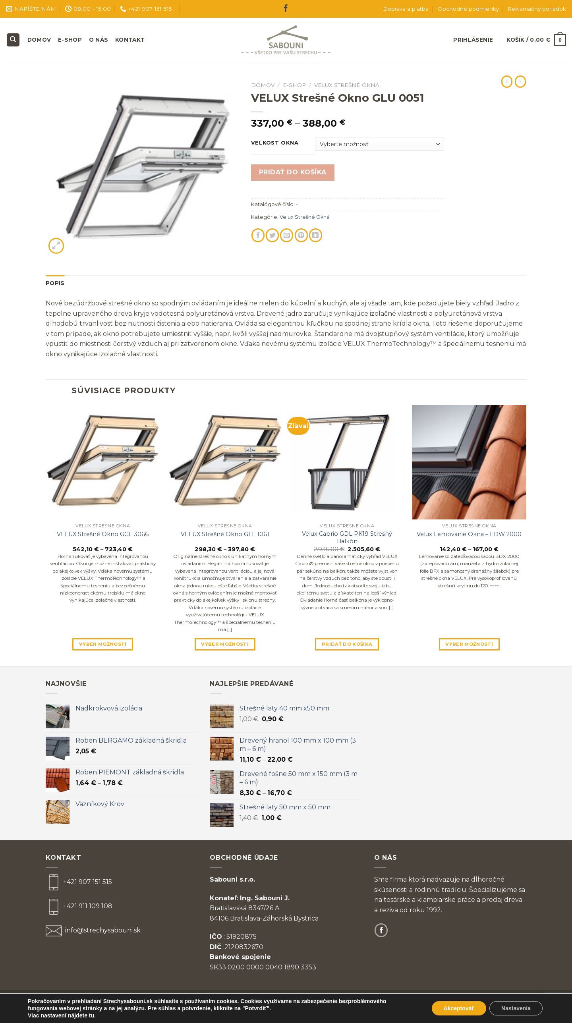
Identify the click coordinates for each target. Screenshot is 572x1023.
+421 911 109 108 (87, 906)
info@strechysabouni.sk (102, 930)
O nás (98, 40)
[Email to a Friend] (286, 235)
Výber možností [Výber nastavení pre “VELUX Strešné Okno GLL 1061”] (225, 644)
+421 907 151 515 (87, 882)
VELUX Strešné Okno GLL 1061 (225, 534)
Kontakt (130, 40)
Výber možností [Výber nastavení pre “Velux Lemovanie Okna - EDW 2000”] (469, 644)
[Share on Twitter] (272, 235)
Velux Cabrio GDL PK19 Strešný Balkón (347, 537)
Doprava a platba (406, 9)
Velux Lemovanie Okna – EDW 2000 (469, 534)
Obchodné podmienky (468, 9)
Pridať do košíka (293, 172)
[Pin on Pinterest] (301, 235)
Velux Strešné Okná (346, 85)
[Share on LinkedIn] (315, 235)
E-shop (70, 40)
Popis (55, 283)
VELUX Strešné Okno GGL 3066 (103, 534)
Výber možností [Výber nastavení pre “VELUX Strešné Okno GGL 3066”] (103, 644)
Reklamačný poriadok (537, 9)
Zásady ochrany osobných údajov (389, 1001)
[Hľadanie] (13, 39)
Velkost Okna (275, 143)
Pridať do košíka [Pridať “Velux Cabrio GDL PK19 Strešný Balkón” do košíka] (347, 644)
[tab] (55, 283)
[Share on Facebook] (258, 235)
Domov (39, 40)
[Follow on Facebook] (286, 9)
